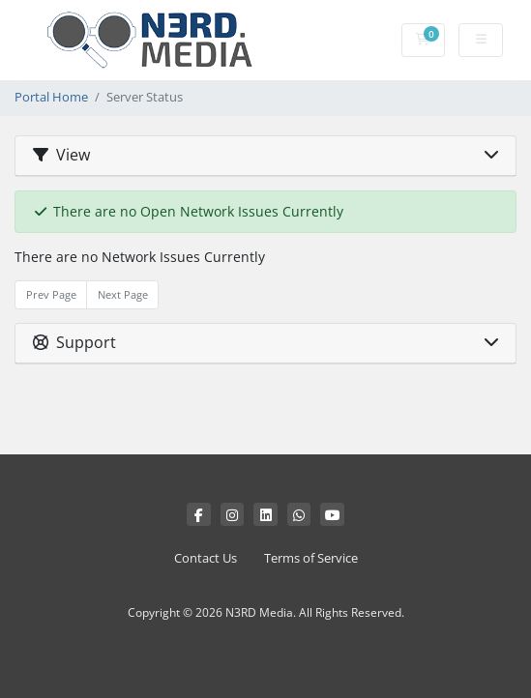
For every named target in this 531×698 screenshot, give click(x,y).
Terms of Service (311, 558)
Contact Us (205, 558)
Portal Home (51, 97)
